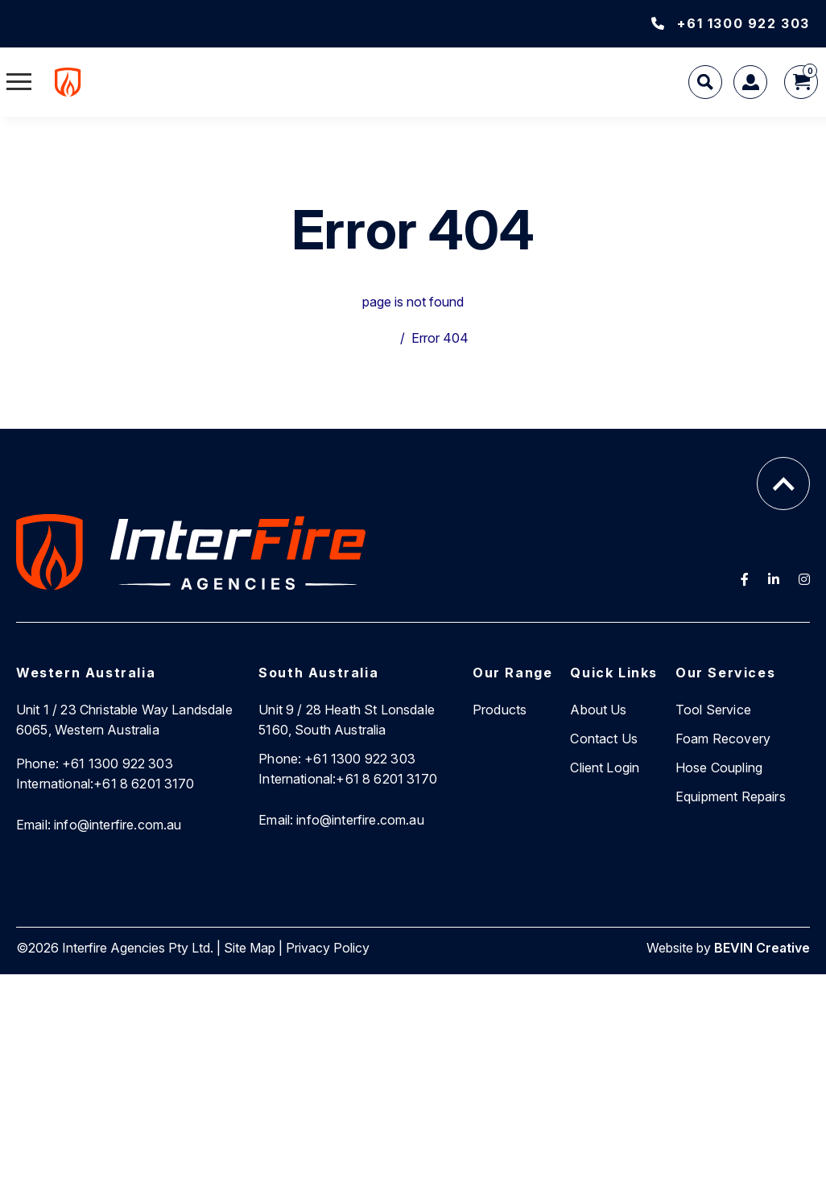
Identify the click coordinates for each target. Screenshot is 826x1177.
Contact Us (604, 738)
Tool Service (713, 710)
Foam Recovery (722, 738)
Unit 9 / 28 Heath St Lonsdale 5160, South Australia (346, 720)
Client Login (604, 767)
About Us (598, 710)
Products (500, 710)
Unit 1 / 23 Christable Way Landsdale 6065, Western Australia (124, 720)
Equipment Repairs (730, 796)
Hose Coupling (718, 767)
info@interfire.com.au (99, 825)
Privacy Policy (328, 948)
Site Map (249, 948)
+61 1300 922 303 (730, 23)
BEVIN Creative (762, 948)
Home (376, 338)
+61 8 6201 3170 (105, 784)
